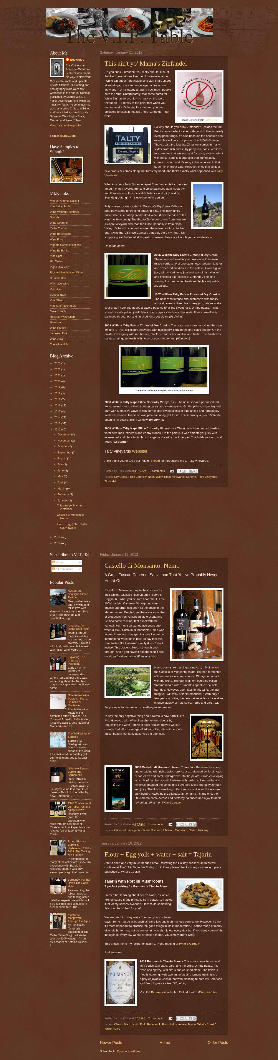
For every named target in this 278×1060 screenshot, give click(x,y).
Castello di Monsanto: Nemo (142, 565)
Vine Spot (56, 256)
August (62, 458)
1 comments (155, 824)
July (60, 464)
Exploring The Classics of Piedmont (76, 660)
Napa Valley (155, 476)
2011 (57, 537)
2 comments (155, 1018)
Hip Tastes (56, 261)
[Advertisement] (164, 520)
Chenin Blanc (122, 1024)
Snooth (155, 460)
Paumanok (158, 992)
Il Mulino (168, 830)
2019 (57, 387)
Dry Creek (120, 476)
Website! (139, 451)
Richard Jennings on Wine (66, 272)
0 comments (157, 471)
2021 (57, 375)
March (62, 488)
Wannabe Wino (59, 283)
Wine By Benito (59, 250)
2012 (57, 429)
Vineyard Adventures (63, 305)
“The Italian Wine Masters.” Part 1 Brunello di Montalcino (78, 700)
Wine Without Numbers (64, 211)
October (63, 446)
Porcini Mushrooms (174, 1024)
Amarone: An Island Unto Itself (78, 627)
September (65, 452)
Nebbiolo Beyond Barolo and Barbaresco (78, 772)
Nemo (192, 830)
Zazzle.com (211, 120)
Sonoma (191, 476)
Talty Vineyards (207, 476)
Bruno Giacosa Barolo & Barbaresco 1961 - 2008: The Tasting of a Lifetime (79, 848)
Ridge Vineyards (174, 476)
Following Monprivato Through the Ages (79, 918)
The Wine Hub (59, 344)
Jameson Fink (58, 333)
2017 (57, 399)
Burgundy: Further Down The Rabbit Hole (79, 883)
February (64, 494)
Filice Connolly (137, 476)
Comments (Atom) (128, 1051)
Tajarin (192, 1024)
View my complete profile (65, 125)
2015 (57, 411)
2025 (57, 363)
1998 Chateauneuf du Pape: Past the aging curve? (79, 807)
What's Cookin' (206, 1024)
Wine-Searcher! (172, 802)
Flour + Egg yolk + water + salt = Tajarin (158, 854)
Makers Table (58, 311)
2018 (57, 393)
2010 (57, 543)
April (61, 482)
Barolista (55, 322)
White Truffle (112, 1028)
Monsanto (181, 830)
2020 (57, 381)
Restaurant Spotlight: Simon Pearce (78, 594)
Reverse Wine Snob (62, 316)
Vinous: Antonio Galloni (64, 200)
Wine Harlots (58, 327)
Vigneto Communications (65, 244)
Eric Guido (77, 59)
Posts (57, 562)
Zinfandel (110, 481)
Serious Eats (58, 294)
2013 (57, 423)
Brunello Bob (58, 278)
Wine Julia (56, 339)
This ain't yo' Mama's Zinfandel (145, 63)
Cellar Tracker (58, 228)
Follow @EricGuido (63, 135)
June (61, 470)
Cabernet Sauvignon (127, 830)
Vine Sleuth (57, 300)
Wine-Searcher (59, 222)
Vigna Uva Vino (59, 267)
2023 (57, 369)
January (63, 500)
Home (165, 1042)
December (64, 434)
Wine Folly (56, 239)
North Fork (139, 1024)
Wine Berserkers (60, 233)
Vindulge (55, 289)
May (61, 476)
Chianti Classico (151, 830)
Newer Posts (111, 1042)
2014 (57, 417)
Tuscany (203, 830)
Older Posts (218, 1042)
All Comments (62, 569)
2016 (57, 405)
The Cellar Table (60, 206)
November (64, 440)
